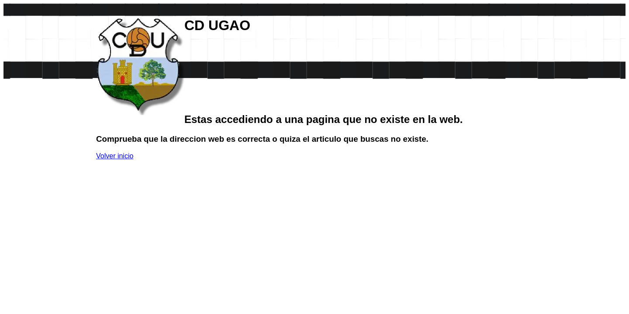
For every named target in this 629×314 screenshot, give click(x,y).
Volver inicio (114, 156)
